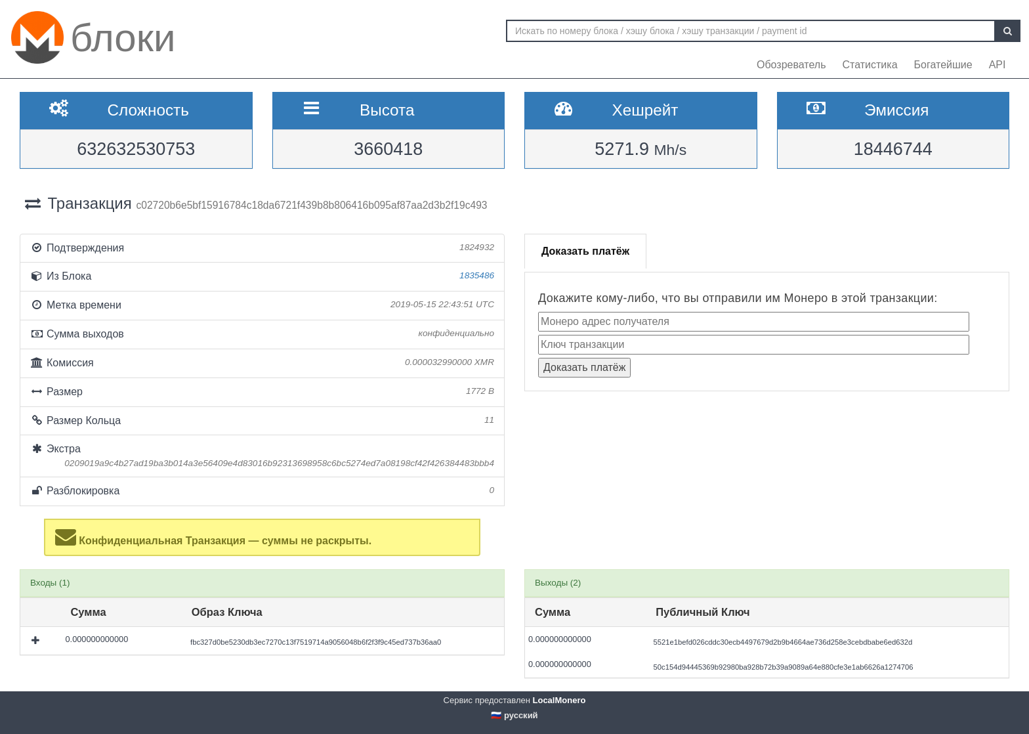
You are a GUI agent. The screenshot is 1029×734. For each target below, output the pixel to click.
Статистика (870, 64)
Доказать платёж (585, 251)
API (997, 64)
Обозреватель (791, 64)
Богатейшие (943, 64)
